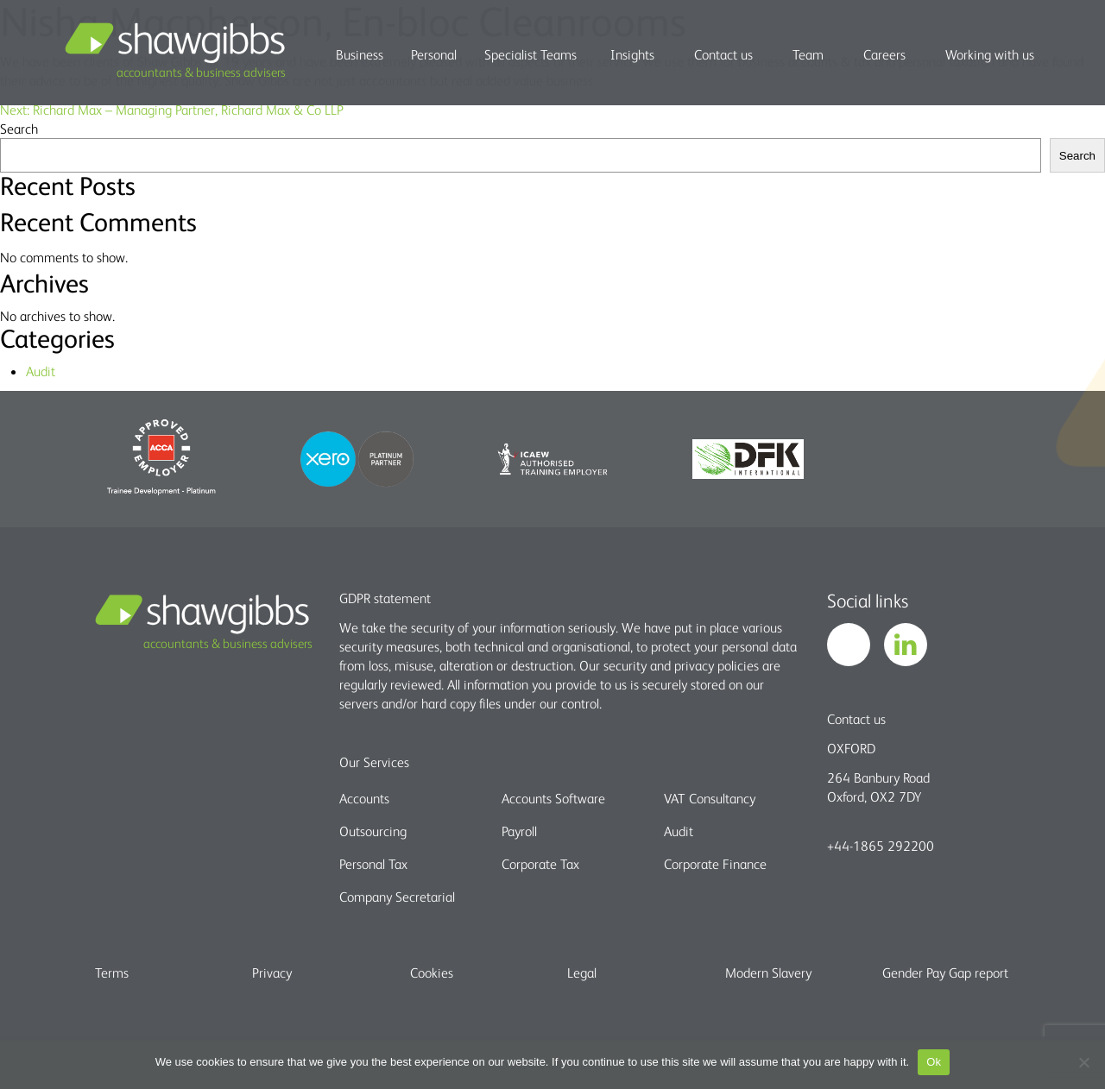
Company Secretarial (397, 896)
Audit (40, 371)
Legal (582, 972)
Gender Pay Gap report (945, 972)
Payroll (519, 831)
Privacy (272, 972)
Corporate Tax (540, 863)
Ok (933, 1061)
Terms (112, 972)
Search (19, 128)
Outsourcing (373, 831)
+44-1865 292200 (880, 845)
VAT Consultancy (709, 798)
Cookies (431, 972)
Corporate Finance (715, 863)
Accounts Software (553, 798)
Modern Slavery (768, 972)
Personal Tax (373, 863)
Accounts (364, 798)
